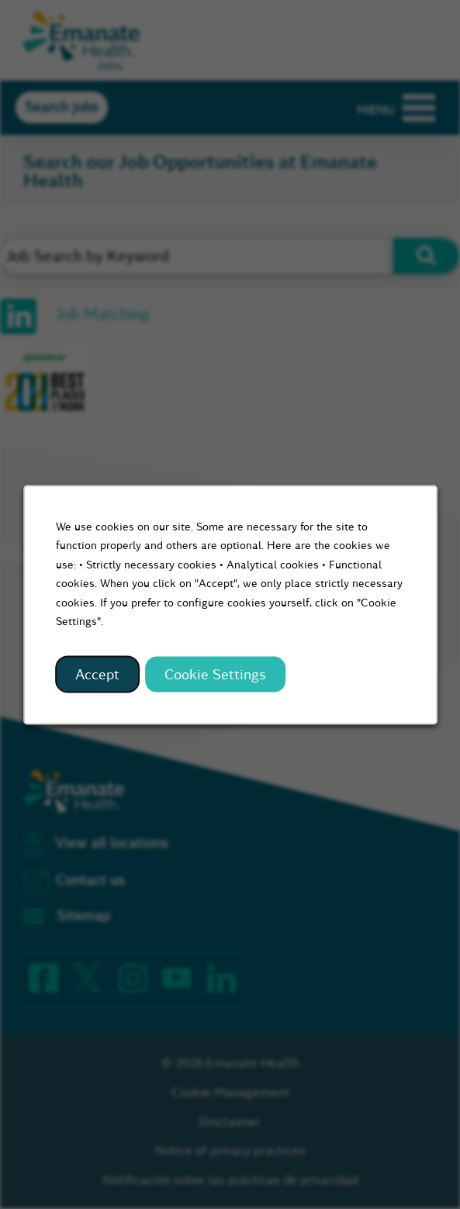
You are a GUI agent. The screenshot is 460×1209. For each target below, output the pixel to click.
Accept (97, 674)
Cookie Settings (215, 674)
